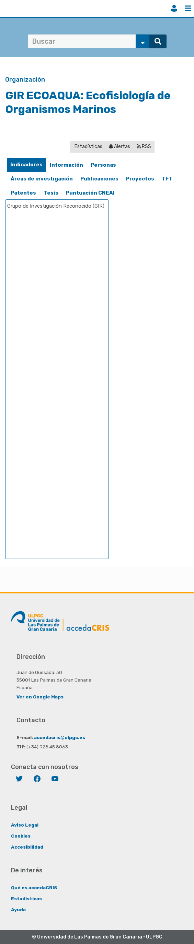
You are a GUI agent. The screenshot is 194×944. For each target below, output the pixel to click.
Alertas (119, 146)
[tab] (26, 165)
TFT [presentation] (167, 179)
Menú (188, 8)
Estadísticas (87, 146)
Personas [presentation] (103, 165)
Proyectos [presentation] (140, 179)
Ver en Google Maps (40, 696)
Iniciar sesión (174, 8)
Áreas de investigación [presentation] (42, 179)
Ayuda (18, 909)
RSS (144, 146)
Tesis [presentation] (51, 193)
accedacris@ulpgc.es (59, 737)
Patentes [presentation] (23, 193)
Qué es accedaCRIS (34, 887)
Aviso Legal (24, 825)
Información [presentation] (66, 165)
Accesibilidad (27, 847)
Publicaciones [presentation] (99, 179)
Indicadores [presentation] (26, 165)
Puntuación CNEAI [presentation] (90, 193)
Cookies (21, 836)
